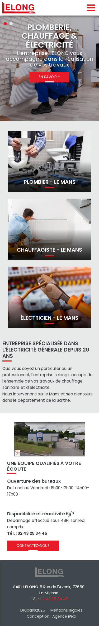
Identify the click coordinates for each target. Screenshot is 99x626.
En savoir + (49, 76)
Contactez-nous (33, 545)
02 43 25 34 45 (54, 599)
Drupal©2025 (32, 610)
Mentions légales (66, 610)
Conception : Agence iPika (51, 616)
